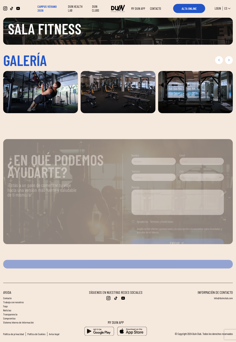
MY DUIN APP (138, 8)
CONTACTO (155, 8)
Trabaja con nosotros (13, 302)
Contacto (7, 298)
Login (218, 8)
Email (182, 166)
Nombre (135, 166)
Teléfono (135, 182)
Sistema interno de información (18, 322)
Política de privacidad (13, 334)
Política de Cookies (36, 334)
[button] (219, 60)
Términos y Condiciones (161, 232)
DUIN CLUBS (95, 8)
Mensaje (135, 198)
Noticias (7, 310)
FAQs (5, 306)
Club (182, 182)
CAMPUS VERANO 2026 (47, 8)
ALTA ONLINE (189, 8)
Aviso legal (54, 334)
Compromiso (9, 318)
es (227, 8)
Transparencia (10, 314)
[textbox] (202, 188)
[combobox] (202, 188)
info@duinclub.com (223, 298)
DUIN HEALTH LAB (75, 8)
